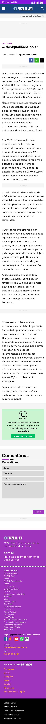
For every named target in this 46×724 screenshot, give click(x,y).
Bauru (6, 673)
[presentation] (25, 504)
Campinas (8, 676)
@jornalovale (16, 635)
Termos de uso (10, 707)
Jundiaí (7, 684)
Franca (7, 680)
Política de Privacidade (14, 711)
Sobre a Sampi (10, 703)
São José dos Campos (14, 691)
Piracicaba (9, 688)
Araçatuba (9, 669)
